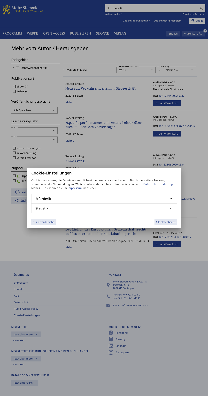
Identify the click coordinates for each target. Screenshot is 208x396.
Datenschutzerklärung (158, 184)
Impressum (75, 188)
